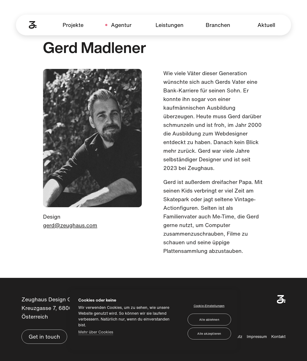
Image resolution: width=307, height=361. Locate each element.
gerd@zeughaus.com (70, 225)
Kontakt (278, 336)
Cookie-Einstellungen (209, 305)
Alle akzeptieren (209, 333)
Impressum (257, 336)
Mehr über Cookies (95, 331)
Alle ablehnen (209, 319)
